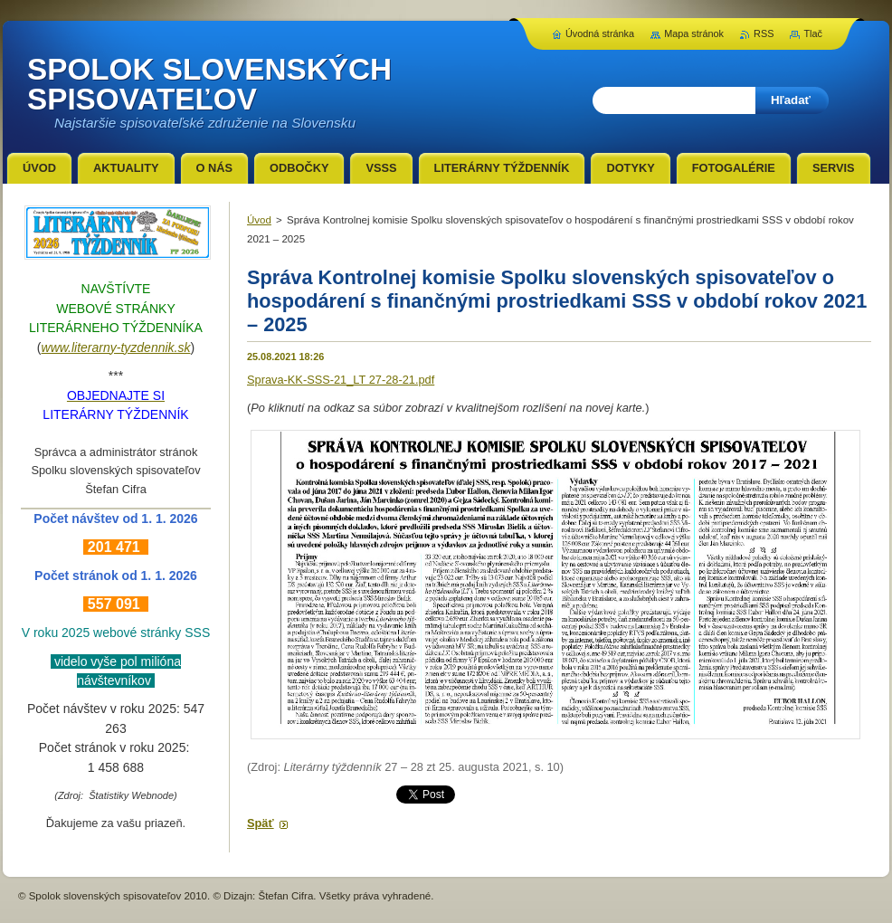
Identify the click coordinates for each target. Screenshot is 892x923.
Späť (260, 823)
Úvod (259, 219)
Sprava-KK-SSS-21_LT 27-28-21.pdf (340, 379)
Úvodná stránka (599, 33)
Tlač (812, 33)
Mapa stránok (694, 33)
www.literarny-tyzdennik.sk (116, 347)
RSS (763, 33)
